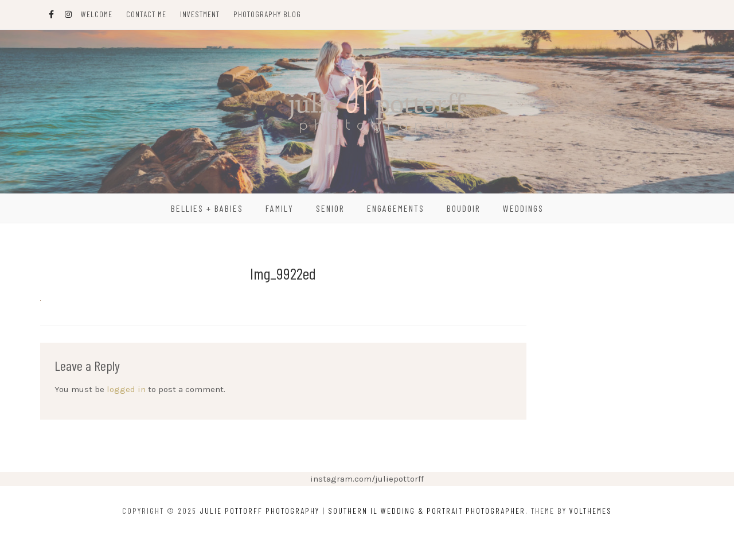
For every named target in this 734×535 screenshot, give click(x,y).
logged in (126, 389)
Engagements (395, 208)
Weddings (523, 208)
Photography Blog (267, 14)
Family (280, 208)
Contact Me (146, 14)
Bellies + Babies (207, 208)
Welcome (96, 14)
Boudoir (464, 208)
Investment (200, 14)
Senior (330, 208)
